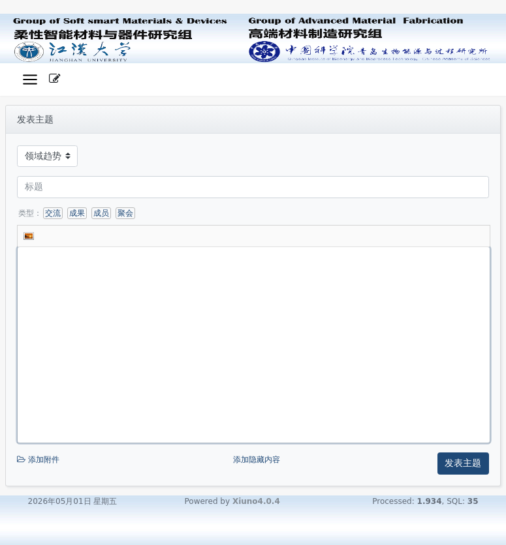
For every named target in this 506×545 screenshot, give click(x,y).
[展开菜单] (30, 79)
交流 (53, 213)
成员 (101, 213)
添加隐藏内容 (256, 459)
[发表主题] (55, 79)
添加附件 (123, 460)
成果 (77, 213)
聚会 (125, 213)
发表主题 (463, 463)
